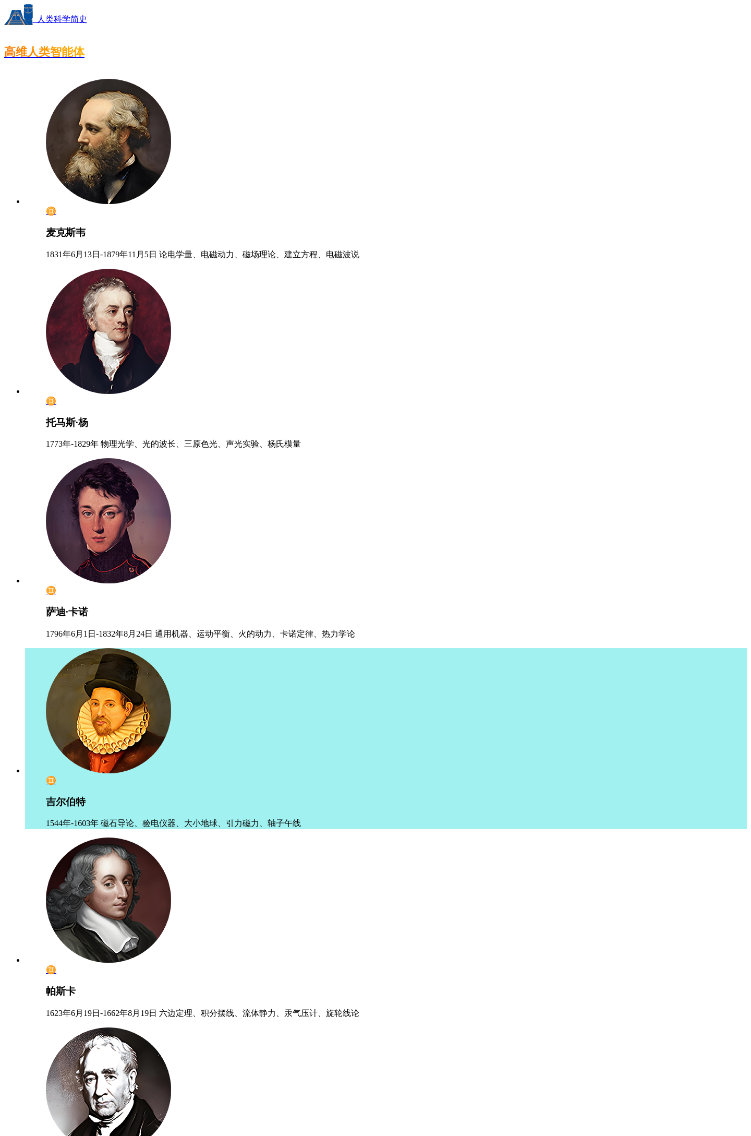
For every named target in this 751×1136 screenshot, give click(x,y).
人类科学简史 (45, 19)
